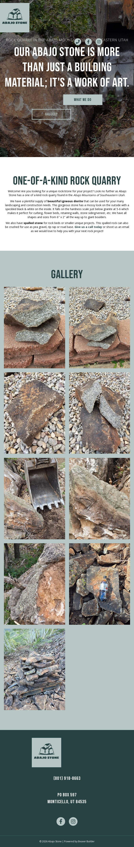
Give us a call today (88, 227)
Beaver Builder (86, 841)
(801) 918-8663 (67, 778)
